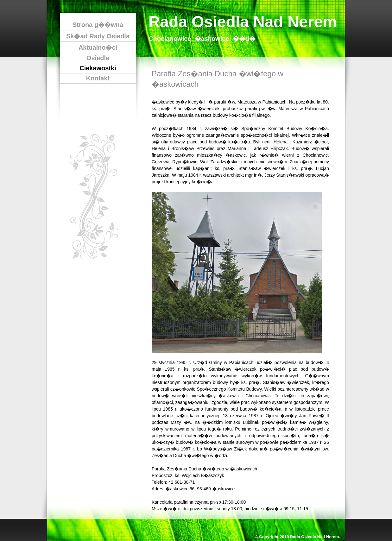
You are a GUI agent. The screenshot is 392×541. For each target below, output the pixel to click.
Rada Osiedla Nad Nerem (243, 22)
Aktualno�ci (98, 47)
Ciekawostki (97, 68)
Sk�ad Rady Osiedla (98, 36)
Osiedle (97, 57)
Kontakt (98, 78)
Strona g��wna (98, 24)
